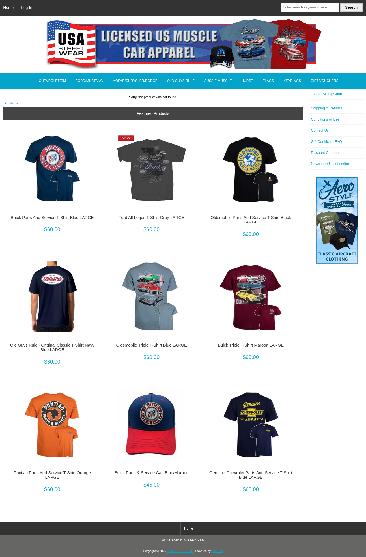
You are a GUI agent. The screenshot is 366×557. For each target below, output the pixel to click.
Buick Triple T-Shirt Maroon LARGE (251, 345)
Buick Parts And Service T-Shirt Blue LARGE (52, 217)
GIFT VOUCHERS (324, 81)
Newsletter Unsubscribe (330, 164)
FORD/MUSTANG (89, 81)
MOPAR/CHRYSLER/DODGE (135, 81)
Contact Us (320, 130)
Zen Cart (217, 551)
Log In (26, 7)
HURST (247, 81)
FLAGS (268, 81)
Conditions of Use (325, 119)
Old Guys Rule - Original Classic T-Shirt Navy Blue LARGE (52, 347)
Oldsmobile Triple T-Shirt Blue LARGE (151, 345)
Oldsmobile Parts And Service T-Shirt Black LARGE (251, 219)
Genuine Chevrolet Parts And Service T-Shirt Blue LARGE (250, 474)
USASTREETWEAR (180, 551)
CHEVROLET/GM (52, 81)
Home (8, 7)
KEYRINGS (292, 81)
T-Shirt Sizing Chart (326, 94)
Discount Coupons (325, 152)
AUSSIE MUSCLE (218, 81)
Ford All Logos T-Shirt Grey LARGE (151, 217)
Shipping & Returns (326, 108)
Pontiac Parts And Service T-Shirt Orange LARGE (52, 474)
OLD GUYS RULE (181, 81)
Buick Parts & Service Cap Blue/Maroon (152, 472)
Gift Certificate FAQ (326, 141)
